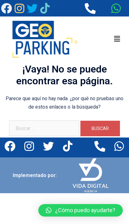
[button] (117, 39)
